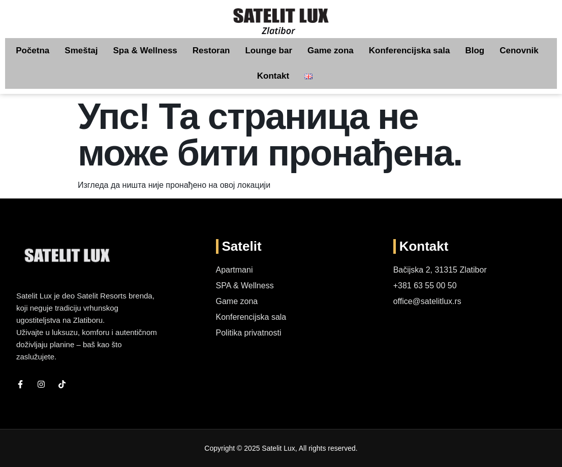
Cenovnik (519, 50)
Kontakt (273, 76)
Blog (474, 50)
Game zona (330, 50)
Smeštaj (81, 50)
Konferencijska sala (409, 50)
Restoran (211, 50)
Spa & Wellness (145, 50)
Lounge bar (268, 50)
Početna (32, 50)
